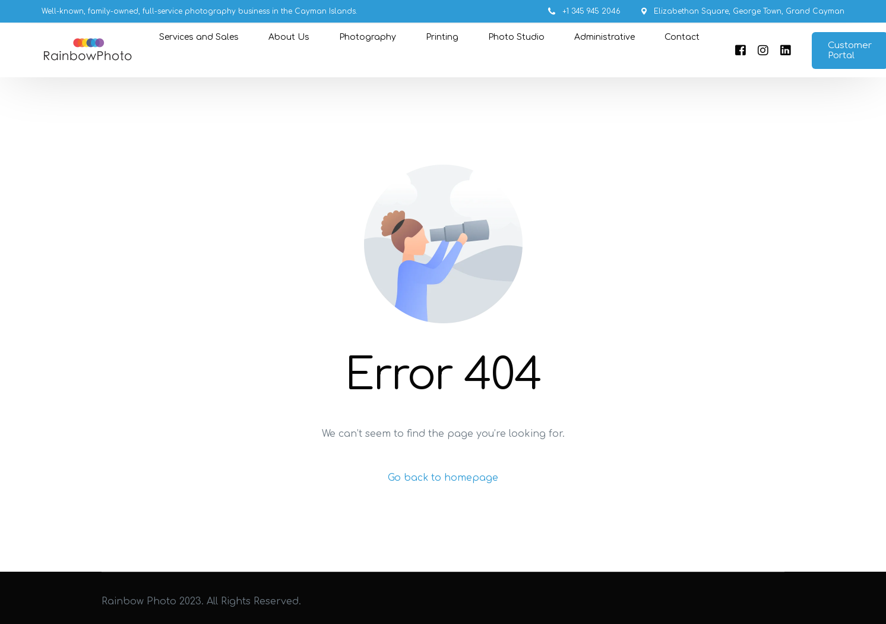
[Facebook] (738, 50)
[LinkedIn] (784, 50)
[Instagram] (761, 50)
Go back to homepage (443, 477)
